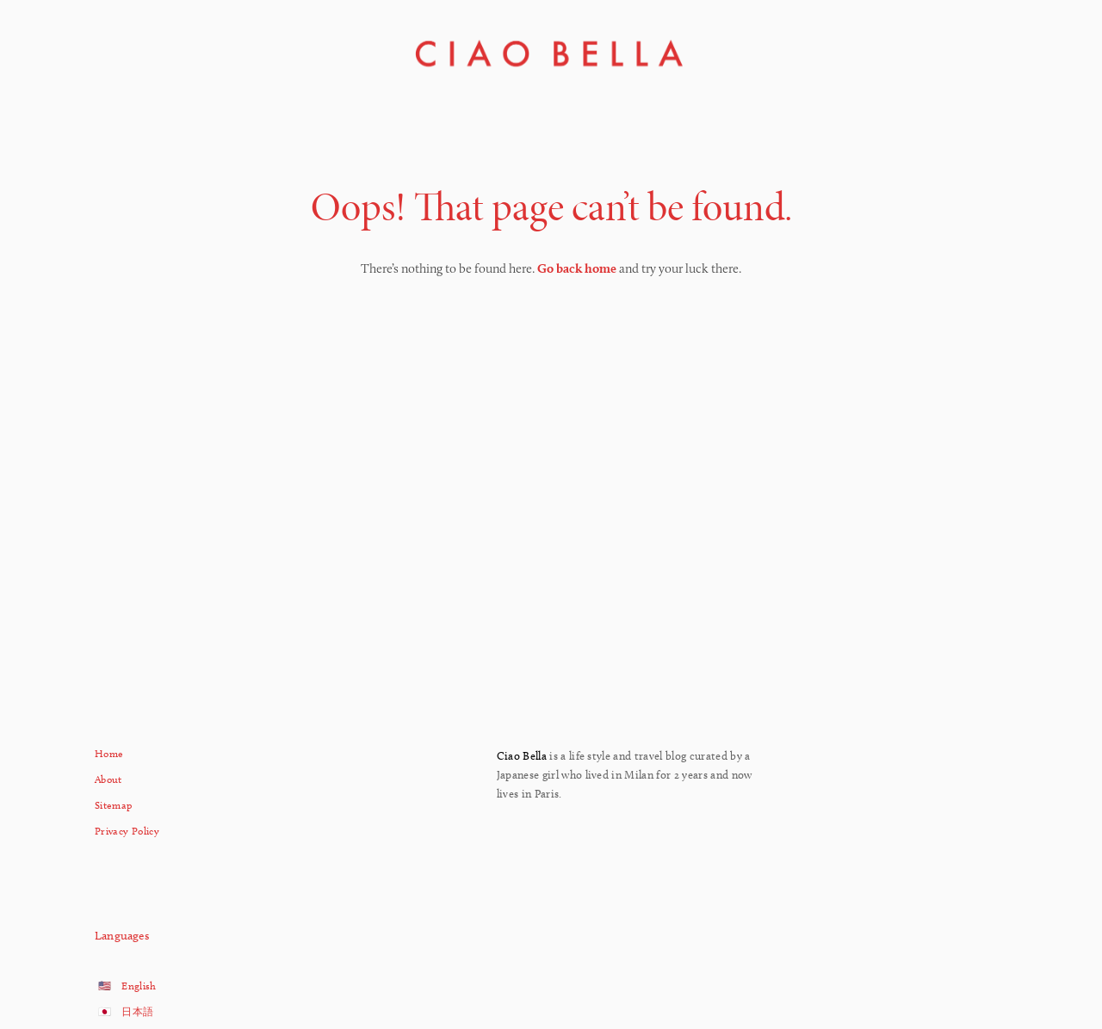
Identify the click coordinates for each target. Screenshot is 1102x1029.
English (138, 985)
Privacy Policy (127, 830)
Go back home (576, 268)
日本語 (137, 1011)
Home (109, 753)
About (108, 779)
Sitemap (113, 804)
